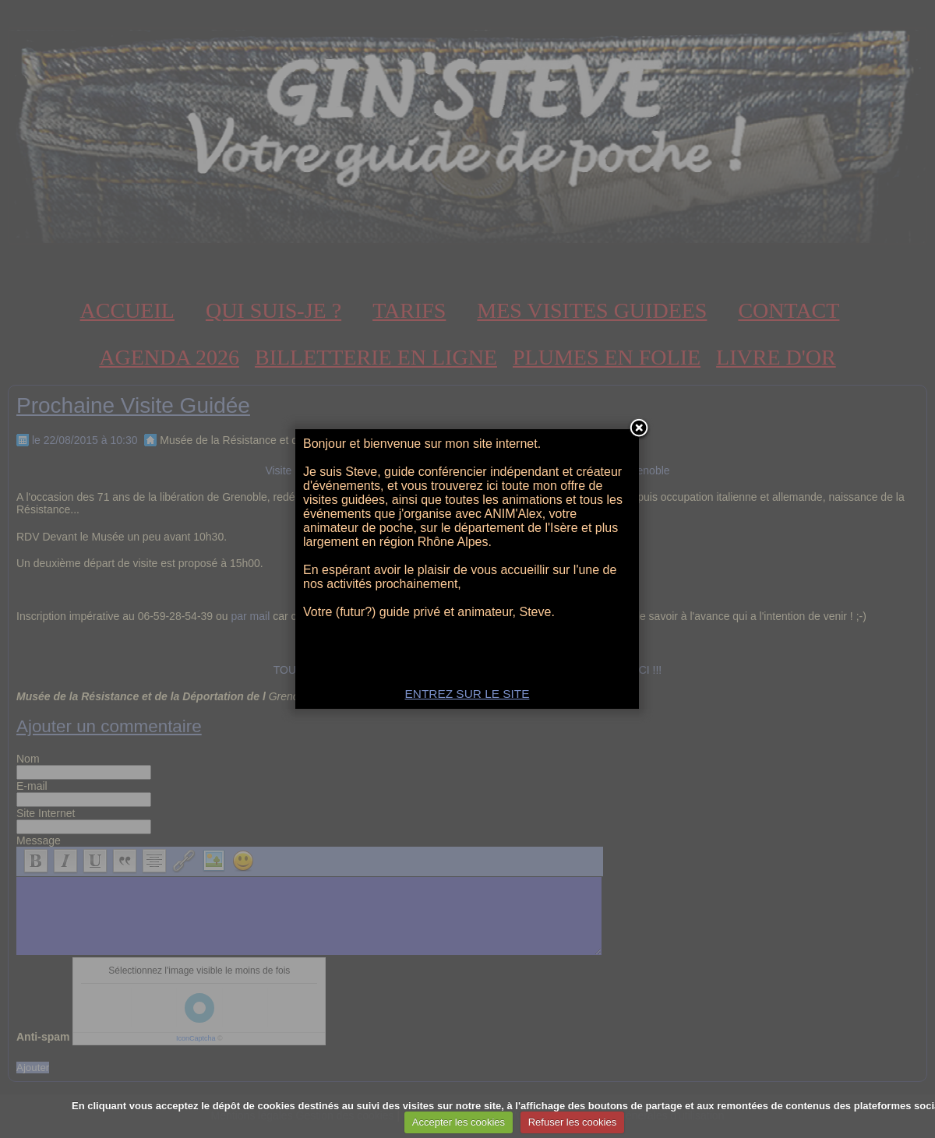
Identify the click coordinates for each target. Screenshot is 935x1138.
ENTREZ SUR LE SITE (467, 693)
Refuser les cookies (572, 1122)
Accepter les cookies (458, 1122)
